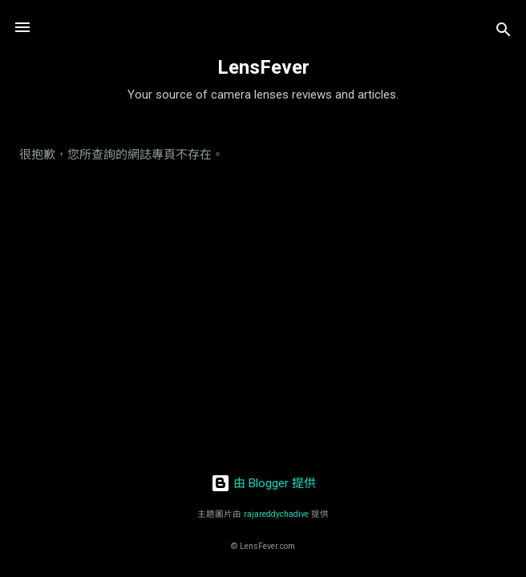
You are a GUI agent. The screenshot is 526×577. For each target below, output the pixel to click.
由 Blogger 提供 (263, 483)
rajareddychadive (276, 514)
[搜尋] (503, 32)
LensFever (263, 67)
